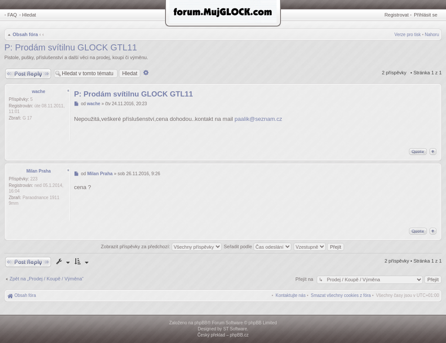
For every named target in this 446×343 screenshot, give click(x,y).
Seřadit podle (257, 246)
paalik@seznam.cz (258, 119)
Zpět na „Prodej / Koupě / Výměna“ (47, 278)
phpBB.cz (239, 335)
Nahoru (432, 34)
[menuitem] (341, 295)
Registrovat (397, 14)
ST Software (235, 328)
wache (38, 91)
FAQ (12, 14)
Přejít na (304, 279)
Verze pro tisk (408, 34)
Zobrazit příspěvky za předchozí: (161, 246)
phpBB (200, 322)
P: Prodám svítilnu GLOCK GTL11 (70, 47)
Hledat (29, 14)
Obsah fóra (25, 34)
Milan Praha (38, 171)
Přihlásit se (425, 14)
